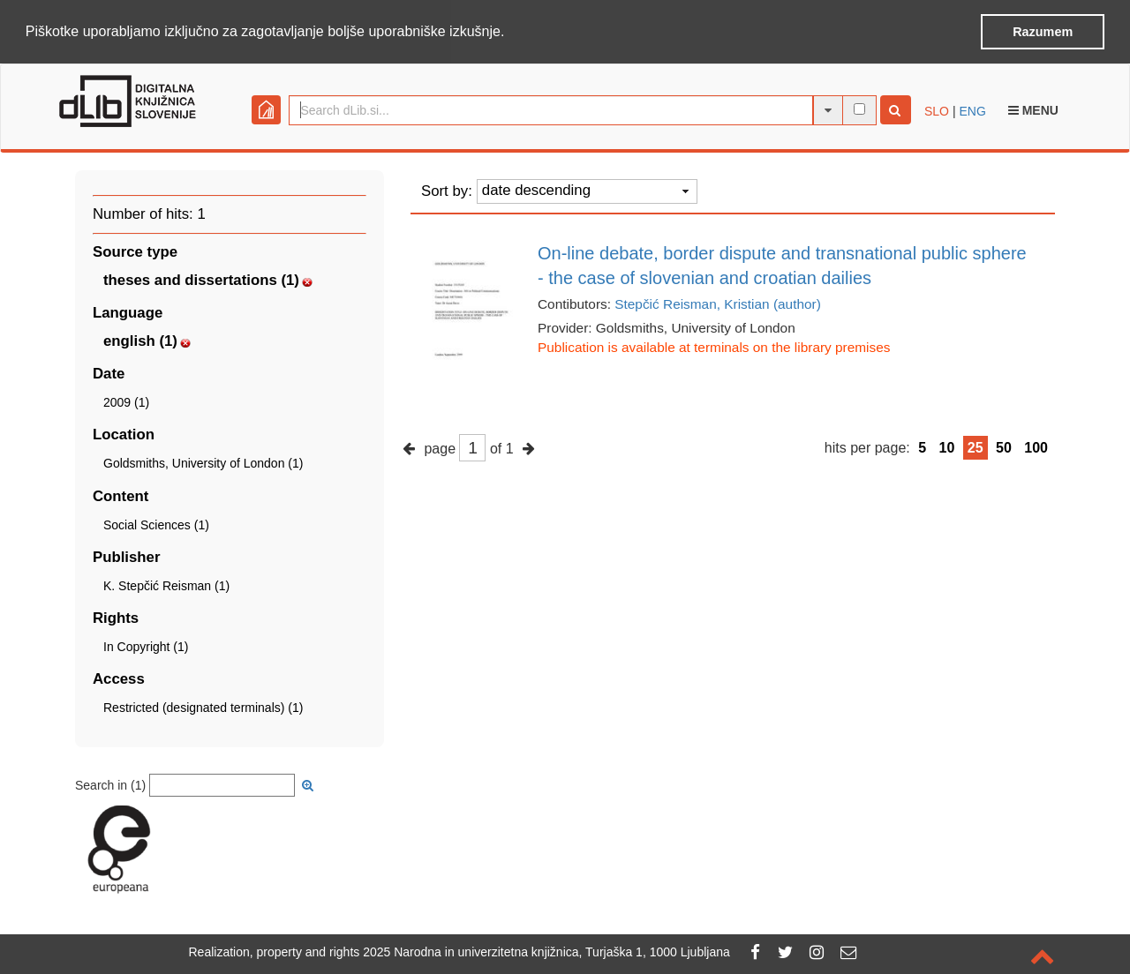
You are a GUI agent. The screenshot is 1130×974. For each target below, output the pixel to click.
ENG (972, 109)
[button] (511, 32)
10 (947, 445)
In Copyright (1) (145, 646)
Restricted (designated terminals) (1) (203, 707)
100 (1036, 445)
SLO (936, 109)
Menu (1033, 108)
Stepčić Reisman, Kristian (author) (717, 302)
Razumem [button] (1043, 32)
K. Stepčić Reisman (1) (166, 584)
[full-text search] (859, 108)
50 (1004, 445)
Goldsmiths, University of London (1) (203, 462)
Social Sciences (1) (156, 523)
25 (975, 445)
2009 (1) (126, 401)
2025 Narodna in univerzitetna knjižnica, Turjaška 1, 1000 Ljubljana (546, 952)
